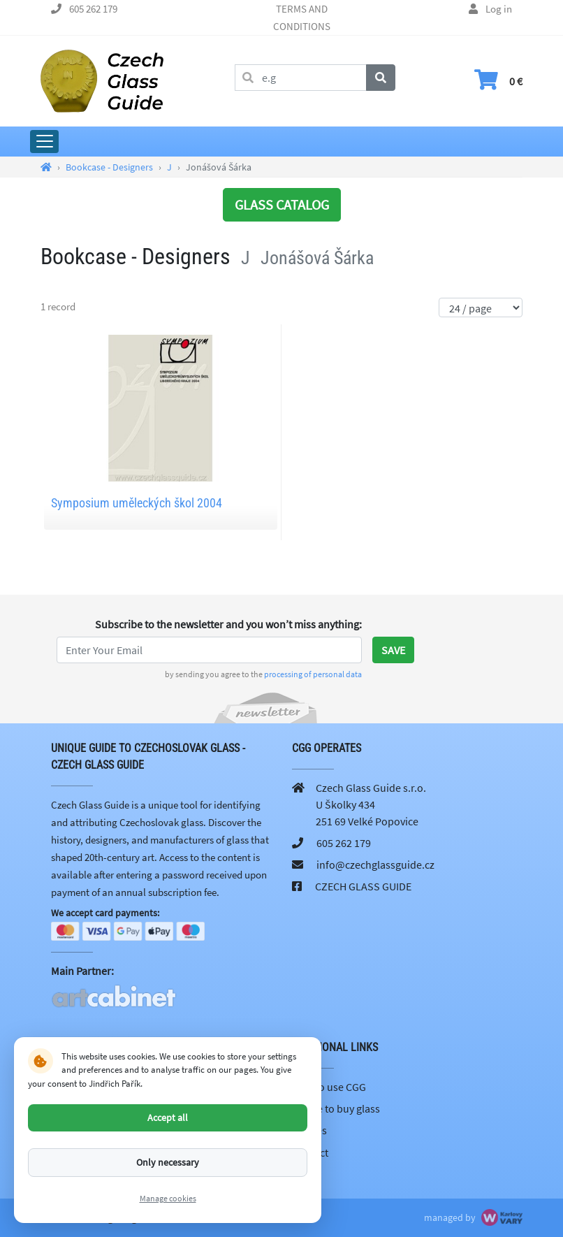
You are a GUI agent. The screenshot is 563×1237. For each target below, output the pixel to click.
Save (393, 650)
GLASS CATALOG (282, 204)
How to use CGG (329, 1087)
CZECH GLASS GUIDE (363, 886)
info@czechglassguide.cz (375, 864)
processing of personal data (313, 674)
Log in (498, 8)
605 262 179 (93, 8)
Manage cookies (168, 1198)
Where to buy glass (336, 1108)
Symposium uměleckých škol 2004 (136, 502)
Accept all (167, 1117)
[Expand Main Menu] (44, 141)
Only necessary (167, 1162)
